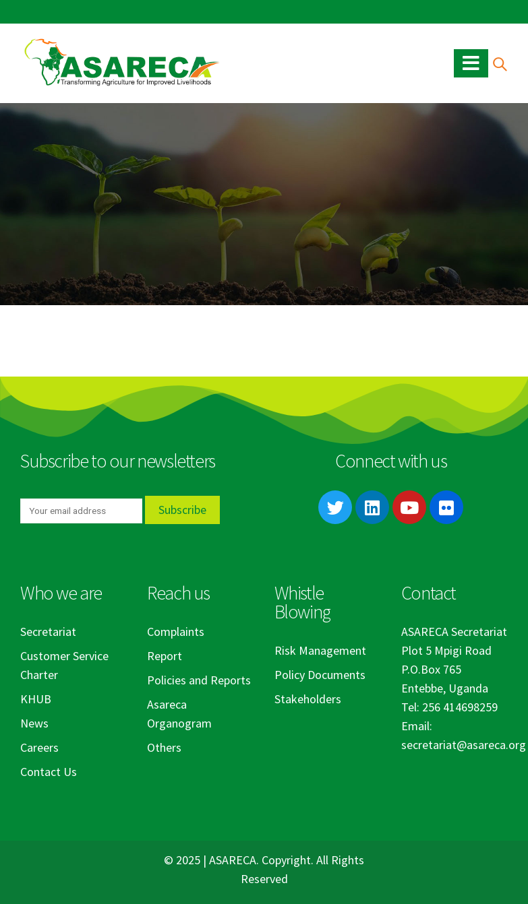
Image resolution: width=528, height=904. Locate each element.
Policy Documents (319, 674)
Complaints (175, 631)
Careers (39, 747)
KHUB (35, 699)
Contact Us (48, 771)
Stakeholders (307, 699)
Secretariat (48, 631)
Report (164, 656)
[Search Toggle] (499, 64)
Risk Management (320, 650)
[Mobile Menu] (471, 63)
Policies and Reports (199, 680)
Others (164, 747)
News (34, 723)
